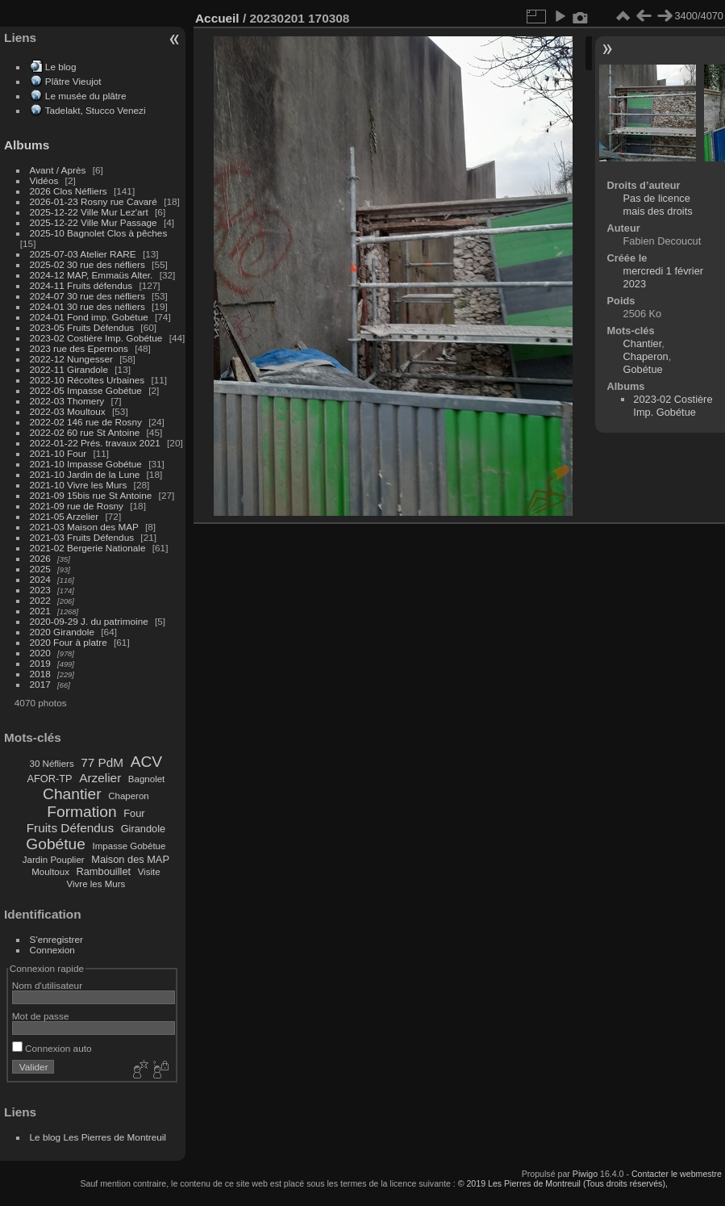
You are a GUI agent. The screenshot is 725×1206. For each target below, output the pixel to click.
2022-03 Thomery (67, 401)
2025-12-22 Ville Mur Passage (93, 222)
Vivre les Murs (96, 884)
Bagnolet (146, 779)
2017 (40, 684)
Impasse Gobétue (129, 846)
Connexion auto (52, 1048)
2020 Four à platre (68, 642)
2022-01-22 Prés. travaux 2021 (95, 443)
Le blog (61, 66)
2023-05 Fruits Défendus (82, 327)
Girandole (143, 829)
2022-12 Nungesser (71, 359)
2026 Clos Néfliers (68, 191)
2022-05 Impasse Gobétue (86, 390)
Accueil (217, 18)
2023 (40, 589)
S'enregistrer (56, 939)
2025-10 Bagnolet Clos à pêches (99, 233)
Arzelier (100, 778)
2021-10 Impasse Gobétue (86, 464)
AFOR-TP (49, 779)
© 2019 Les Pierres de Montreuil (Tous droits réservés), (563, 1183)
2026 (40, 558)
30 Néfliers (52, 763)
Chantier (72, 793)
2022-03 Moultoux (68, 411)
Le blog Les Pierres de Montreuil (98, 1137)
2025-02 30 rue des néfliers (87, 264)
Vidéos (44, 180)
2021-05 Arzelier (64, 516)
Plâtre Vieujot (73, 81)
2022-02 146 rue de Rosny (86, 422)
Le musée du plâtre (86, 95)
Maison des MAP (130, 859)
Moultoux (50, 872)
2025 (40, 568)
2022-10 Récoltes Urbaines (87, 380)
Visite (149, 872)
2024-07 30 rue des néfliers (87, 296)
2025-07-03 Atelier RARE (83, 254)
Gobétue (55, 843)
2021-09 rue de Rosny (76, 505)
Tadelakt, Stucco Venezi (95, 110)
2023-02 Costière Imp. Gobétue (96, 338)
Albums (26, 145)
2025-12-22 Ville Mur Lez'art (89, 212)
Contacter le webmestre (676, 1174)
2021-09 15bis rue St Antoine (91, 495)
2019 (40, 663)
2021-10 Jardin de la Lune (85, 474)
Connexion (52, 949)
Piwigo (585, 1174)
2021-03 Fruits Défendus (82, 537)
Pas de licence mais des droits (658, 204)
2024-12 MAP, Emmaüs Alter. (91, 275)
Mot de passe (40, 1016)
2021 (40, 610)
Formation (81, 811)
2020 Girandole (62, 631)
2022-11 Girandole (69, 369)
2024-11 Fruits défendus (81, 285)
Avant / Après (58, 170)
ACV (146, 761)
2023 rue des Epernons (79, 348)
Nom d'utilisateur (47, 985)
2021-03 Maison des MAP (84, 526)
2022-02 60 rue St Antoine (85, 432)
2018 (40, 673)
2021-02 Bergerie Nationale (88, 547)
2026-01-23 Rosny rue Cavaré (93, 201)
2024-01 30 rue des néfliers (89, 306)
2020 (40, 652)
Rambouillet (104, 871)
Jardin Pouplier (54, 860)
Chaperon (128, 796)
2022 (40, 600)
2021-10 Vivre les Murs (78, 484)
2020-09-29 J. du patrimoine (89, 621)
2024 (40, 579)
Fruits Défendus (70, 828)
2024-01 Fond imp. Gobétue (89, 317)
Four (133, 813)
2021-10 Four (58, 453)
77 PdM (102, 762)
